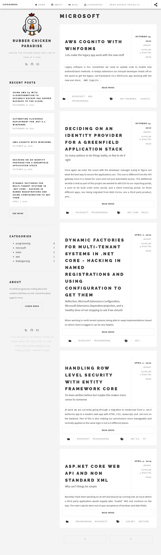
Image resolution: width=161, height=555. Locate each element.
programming (25, 243)
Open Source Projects (124, 5)
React (144, 212)
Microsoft (80, 96)
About (57, 5)
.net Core (132, 212)
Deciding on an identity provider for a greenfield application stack (32, 163)
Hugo (48, 350)
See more (19, 213)
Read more (108, 88)
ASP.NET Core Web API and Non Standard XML (94, 473)
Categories (10, 4)
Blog (73, 5)
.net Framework (127, 99)
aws (20, 256)
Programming (82, 101)
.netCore (142, 526)
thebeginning (25, 261)
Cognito (144, 99)
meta (20, 252)
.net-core (137, 341)
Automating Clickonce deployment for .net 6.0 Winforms (31, 122)
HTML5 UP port (25, 350)
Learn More (34, 306)
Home (40, 5)
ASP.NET (129, 526)
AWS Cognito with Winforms (34, 142)
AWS (91, 96)
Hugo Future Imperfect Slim (38, 346)
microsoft (23, 247)
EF (143, 439)
